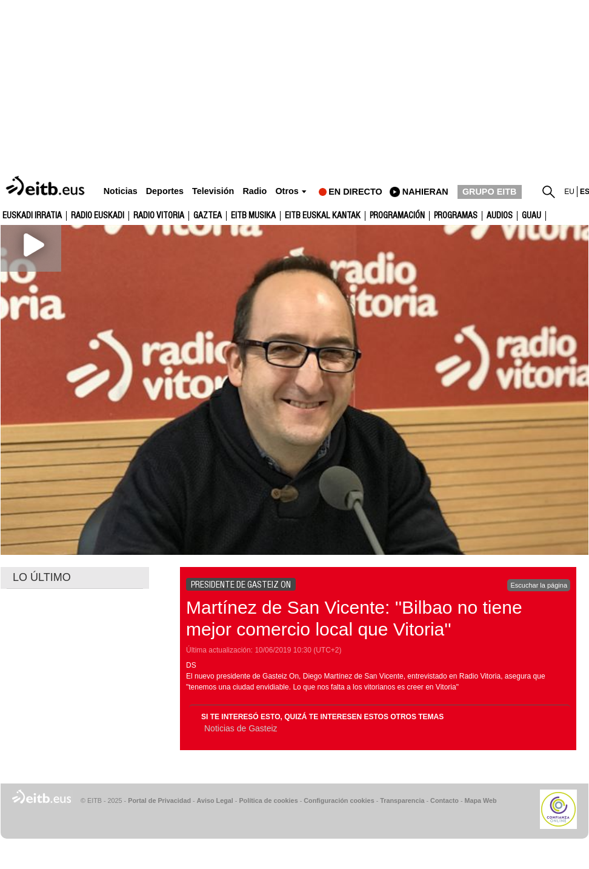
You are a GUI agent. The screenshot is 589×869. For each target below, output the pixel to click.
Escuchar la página (538, 585)
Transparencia (402, 800)
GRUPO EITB (489, 191)
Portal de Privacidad (159, 800)
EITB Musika (253, 216)
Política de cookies (268, 800)
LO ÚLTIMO (42, 577)
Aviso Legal (215, 800)
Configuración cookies (339, 800)
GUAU (531, 216)
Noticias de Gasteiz (241, 728)
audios (500, 216)
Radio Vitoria (158, 216)
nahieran (425, 191)
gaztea (207, 216)
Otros (286, 191)
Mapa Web (480, 800)
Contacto (444, 800)
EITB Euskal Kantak (323, 216)
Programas (456, 216)
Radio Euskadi (97, 216)
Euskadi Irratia (32, 216)
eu (569, 191)
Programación (397, 216)
